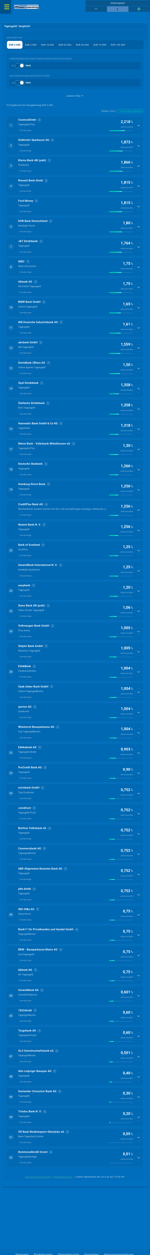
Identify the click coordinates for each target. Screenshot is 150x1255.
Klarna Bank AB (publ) (32, 161)
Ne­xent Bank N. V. (29, 535)
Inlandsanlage (25, 131)
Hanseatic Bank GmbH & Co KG (38, 431)
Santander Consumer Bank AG (37, 1117)
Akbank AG (25, 286)
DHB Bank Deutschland (32, 224)
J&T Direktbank (28, 244)
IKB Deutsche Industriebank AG (38, 327)
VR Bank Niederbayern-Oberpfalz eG (41, 1159)
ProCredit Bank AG (30, 785)
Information (118, 3)
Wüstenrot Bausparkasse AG (36, 743)
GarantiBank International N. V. (37, 577)
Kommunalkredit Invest (33, 1179)
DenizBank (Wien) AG (31, 369)
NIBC (21, 265)
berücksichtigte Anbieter (38, 1205)
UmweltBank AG (28, 1013)
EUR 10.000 (47, 44)
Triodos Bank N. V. (30, 1138)
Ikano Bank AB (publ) (31, 618)
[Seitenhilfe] (139, 9)
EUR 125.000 (118, 44)
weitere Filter (74, 96)
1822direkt (25, 1034)
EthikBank (24, 681)
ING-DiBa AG (26, 930)
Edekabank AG (27, 764)
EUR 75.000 (99, 44)
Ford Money (25, 203)
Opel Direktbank (28, 390)
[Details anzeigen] (139, 126)
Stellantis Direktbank (31, 411)
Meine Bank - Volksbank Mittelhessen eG (44, 452)
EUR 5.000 (30, 44)
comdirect (24, 826)
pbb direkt (24, 909)
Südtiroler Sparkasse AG (33, 140)
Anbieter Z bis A (108, 111)
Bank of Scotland (29, 556)
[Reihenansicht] (96, 9)
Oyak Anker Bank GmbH (33, 701)
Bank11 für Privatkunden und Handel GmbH (45, 951)
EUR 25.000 (65, 44)
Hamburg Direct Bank (31, 494)
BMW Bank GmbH (29, 307)
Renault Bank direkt (30, 182)
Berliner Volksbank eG (32, 847)
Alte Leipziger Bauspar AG (34, 1096)
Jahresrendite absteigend (130, 111)
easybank (24, 598)
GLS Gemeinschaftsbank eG (36, 1075)
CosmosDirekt (27, 120)
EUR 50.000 (82, 44)
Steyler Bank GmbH (30, 660)
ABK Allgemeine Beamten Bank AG (40, 888)
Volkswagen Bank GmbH (33, 639)
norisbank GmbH (28, 805)
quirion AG (25, 722)
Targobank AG (27, 1055)
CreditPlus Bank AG (30, 514)
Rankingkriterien (63, 1205)
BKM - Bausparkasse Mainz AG (37, 972)
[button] (75, 125)
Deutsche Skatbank (30, 473)
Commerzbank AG (29, 868)
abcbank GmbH (28, 348)
